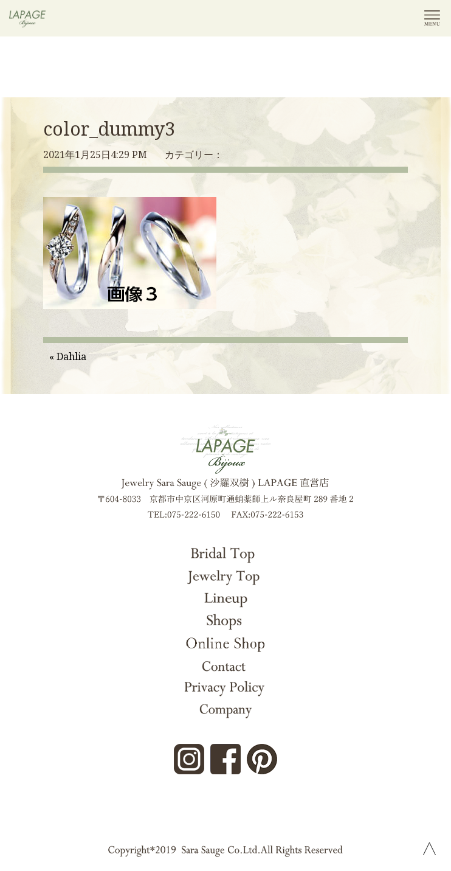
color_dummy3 (109, 128)
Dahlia (71, 356)
